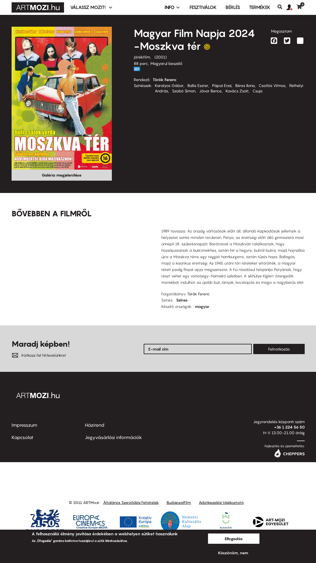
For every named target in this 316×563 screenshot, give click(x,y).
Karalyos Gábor (169, 85)
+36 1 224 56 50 (289, 427)
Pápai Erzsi (221, 85)
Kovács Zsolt (237, 91)
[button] (291, 7)
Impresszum (24, 425)
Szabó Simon (183, 91)
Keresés (281, 6)
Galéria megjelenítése (62, 175)
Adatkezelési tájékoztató (221, 502)
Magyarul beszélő (166, 63)
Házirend (94, 425)
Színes (182, 300)
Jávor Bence (210, 91)
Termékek (259, 7)
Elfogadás (234, 538)
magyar (202, 306)
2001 (160, 57)
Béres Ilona (245, 85)
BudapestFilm (179, 502)
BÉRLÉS (232, 7)
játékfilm (142, 57)
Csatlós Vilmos (272, 85)
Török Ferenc (165, 79)
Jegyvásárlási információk (113, 437)
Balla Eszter (197, 85)
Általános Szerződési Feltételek (131, 502)
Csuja (257, 91)
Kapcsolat (22, 437)
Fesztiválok (203, 7)
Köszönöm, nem (233, 552)
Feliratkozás (279, 349)
